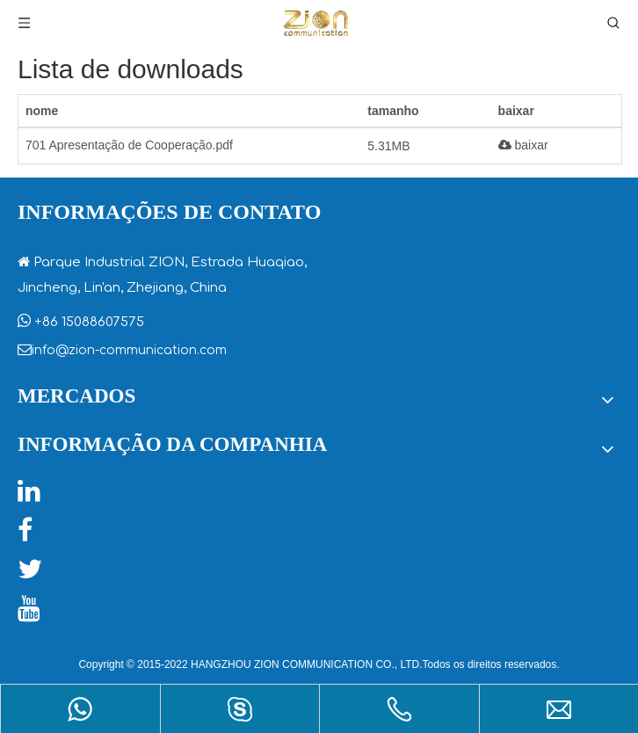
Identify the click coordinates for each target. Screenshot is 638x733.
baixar (523, 145)
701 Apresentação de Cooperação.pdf (129, 145)
